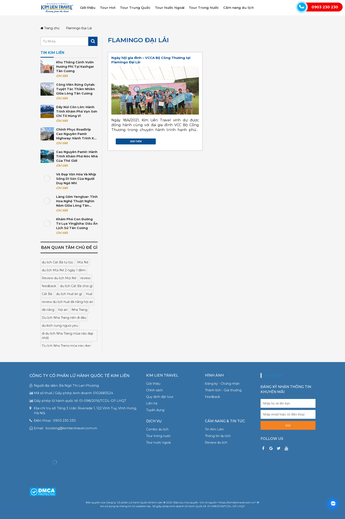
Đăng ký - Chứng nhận (222, 384)
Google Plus (192, 140)
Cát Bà (47, 294)
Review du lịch (216, 442)
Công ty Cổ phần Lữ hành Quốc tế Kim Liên (79, 375)
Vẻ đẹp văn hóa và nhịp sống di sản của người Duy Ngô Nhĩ (76, 178)
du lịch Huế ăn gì (69, 294)
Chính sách (154, 390)
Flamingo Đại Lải (138, 40)
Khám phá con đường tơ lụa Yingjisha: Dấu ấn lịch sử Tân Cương (77, 223)
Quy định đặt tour (159, 397)
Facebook (183, 140)
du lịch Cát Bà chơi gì (76, 286)
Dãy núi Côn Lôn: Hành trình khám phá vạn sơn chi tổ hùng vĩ (76, 111)
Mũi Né (82, 262)
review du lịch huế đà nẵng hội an (67, 302)
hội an (63, 310)
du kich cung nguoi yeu (60, 326)
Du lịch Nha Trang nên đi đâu (64, 318)
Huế (89, 294)
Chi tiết (62, 76)
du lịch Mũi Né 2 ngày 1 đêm (64, 270)
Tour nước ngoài (158, 442)
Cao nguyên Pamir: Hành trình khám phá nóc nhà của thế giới (77, 156)
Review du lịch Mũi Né (59, 278)
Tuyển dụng (155, 410)
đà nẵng (48, 310)
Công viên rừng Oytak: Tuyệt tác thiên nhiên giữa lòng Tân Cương (75, 89)
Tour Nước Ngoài (169, 7)
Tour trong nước (158, 436)
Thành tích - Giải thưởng (223, 390)
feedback (49, 286)
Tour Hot (108, 7)
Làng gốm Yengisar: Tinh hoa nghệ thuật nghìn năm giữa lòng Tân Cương (77, 201)
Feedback (212, 397)
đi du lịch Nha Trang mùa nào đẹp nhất (67, 335)
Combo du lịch (157, 429)
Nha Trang (79, 310)
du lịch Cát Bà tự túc (57, 262)
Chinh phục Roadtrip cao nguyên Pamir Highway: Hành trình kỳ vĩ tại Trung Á (76, 133)
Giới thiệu (87, 7)
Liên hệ (151, 403)
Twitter (188, 140)
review (85, 278)
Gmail (197, 140)
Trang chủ (49, 28)
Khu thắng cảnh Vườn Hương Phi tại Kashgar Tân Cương (75, 66)
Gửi (288, 425)
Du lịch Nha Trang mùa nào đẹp (66, 346)
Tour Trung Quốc (135, 7)
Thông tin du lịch (218, 436)
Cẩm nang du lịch (238, 7)
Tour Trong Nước (204, 7)
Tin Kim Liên (214, 429)
